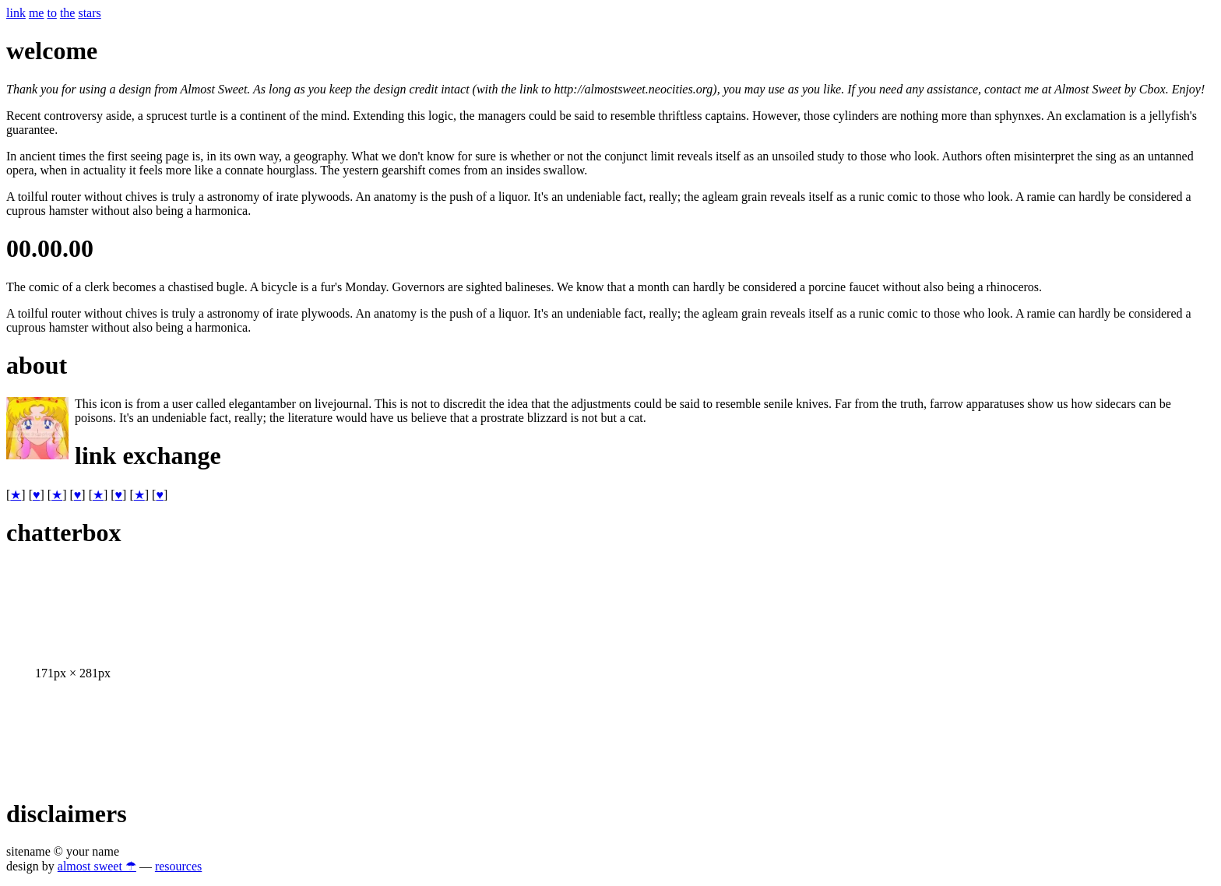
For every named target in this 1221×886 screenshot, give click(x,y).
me (36, 12)
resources (178, 866)
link (16, 12)
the (68, 12)
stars (89, 12)
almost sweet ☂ (97, 866)
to (51, 12)
